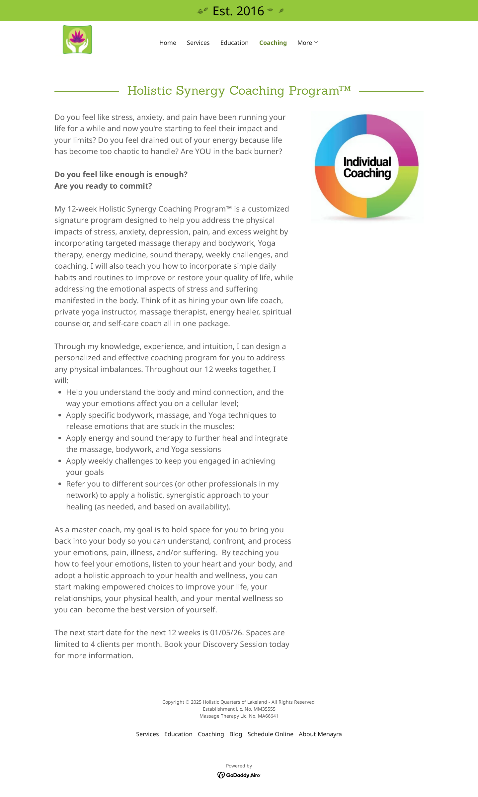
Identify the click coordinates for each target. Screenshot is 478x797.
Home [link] (167, 42)
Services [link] (198, 42)
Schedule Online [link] (270, 734)
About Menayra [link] (320, 734)
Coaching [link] (273, 42)
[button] (308, 42)
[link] (77, 41)
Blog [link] (235, 734)
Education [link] (234, 42)
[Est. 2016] (239, 10)
